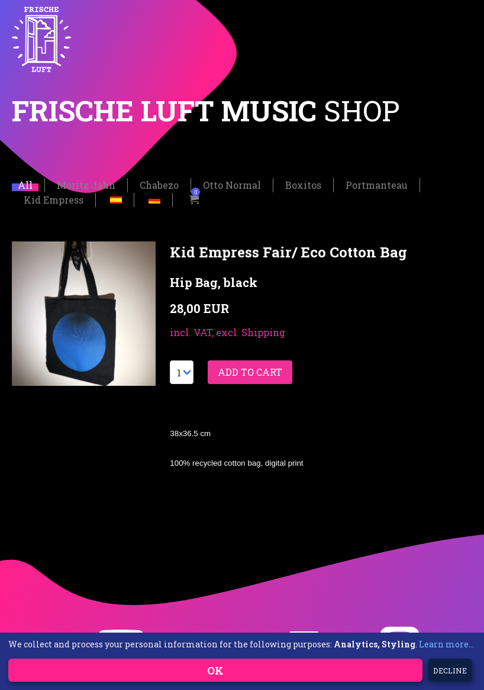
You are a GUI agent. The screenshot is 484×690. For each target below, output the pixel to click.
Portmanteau (377, 185)
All (25, 185)
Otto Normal (232, 185)
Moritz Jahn (86, 185)
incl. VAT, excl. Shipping (227, 332)
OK (215, 670)
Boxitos (303, 185)
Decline (450, 670)
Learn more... (446, 644)
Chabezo (159, 185)
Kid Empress (53, 200)
